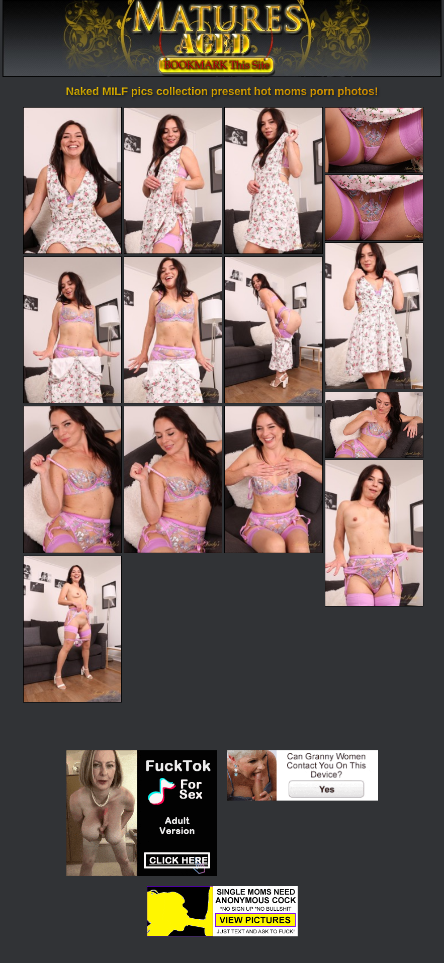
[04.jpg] (374, 140)
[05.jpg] (374, 207)
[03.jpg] (273, 180)
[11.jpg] (72, 479)
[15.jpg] (72, 629)
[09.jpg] (273, 329)
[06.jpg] (374, 315)
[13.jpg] (273, 479)
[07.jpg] (72, 329)
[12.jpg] (173, 479)
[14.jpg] (374, 533)
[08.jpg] (173, 329)
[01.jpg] (72, 180)
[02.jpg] (173, 180)
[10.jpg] (374, 425)
